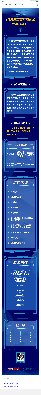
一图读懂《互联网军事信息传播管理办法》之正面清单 (11, 383)
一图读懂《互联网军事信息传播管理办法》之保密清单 (11, 386)
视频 (15, 1)
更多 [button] (17, 1)
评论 (10, 1)
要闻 (8, 1)
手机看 (34, 5)
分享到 (38, 5)
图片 (12, 1)
